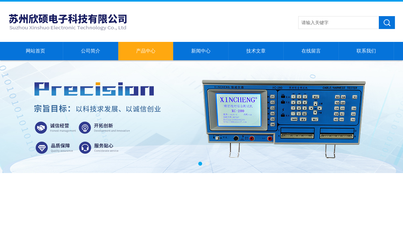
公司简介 (90, 50)
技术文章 (256, 50)
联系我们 (366, 50)
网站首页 (35, 50)
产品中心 (145, 50)
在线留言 (311, 50)
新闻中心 (201, 50)
